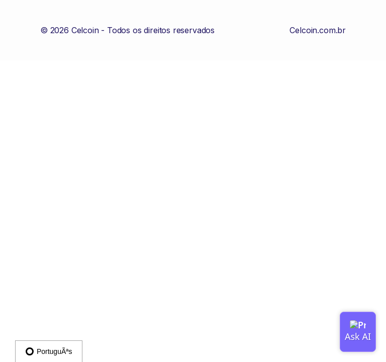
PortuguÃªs (49, 351)
